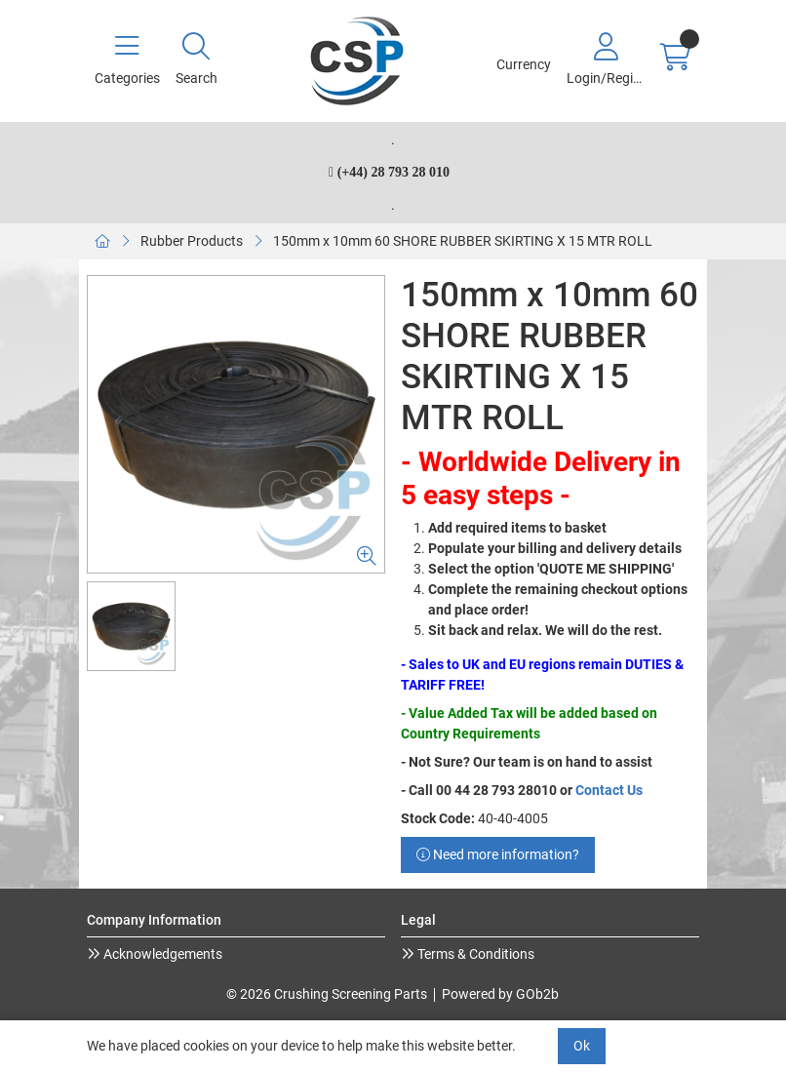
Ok (581, 1045)
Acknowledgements (161, 954)
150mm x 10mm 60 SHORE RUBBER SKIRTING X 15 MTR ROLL (462, 241)
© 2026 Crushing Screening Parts (326, 994)
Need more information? (497, 854)
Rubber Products (191, 241)
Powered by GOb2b (500, 994)
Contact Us (609, 790)
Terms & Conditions (474, 954)
